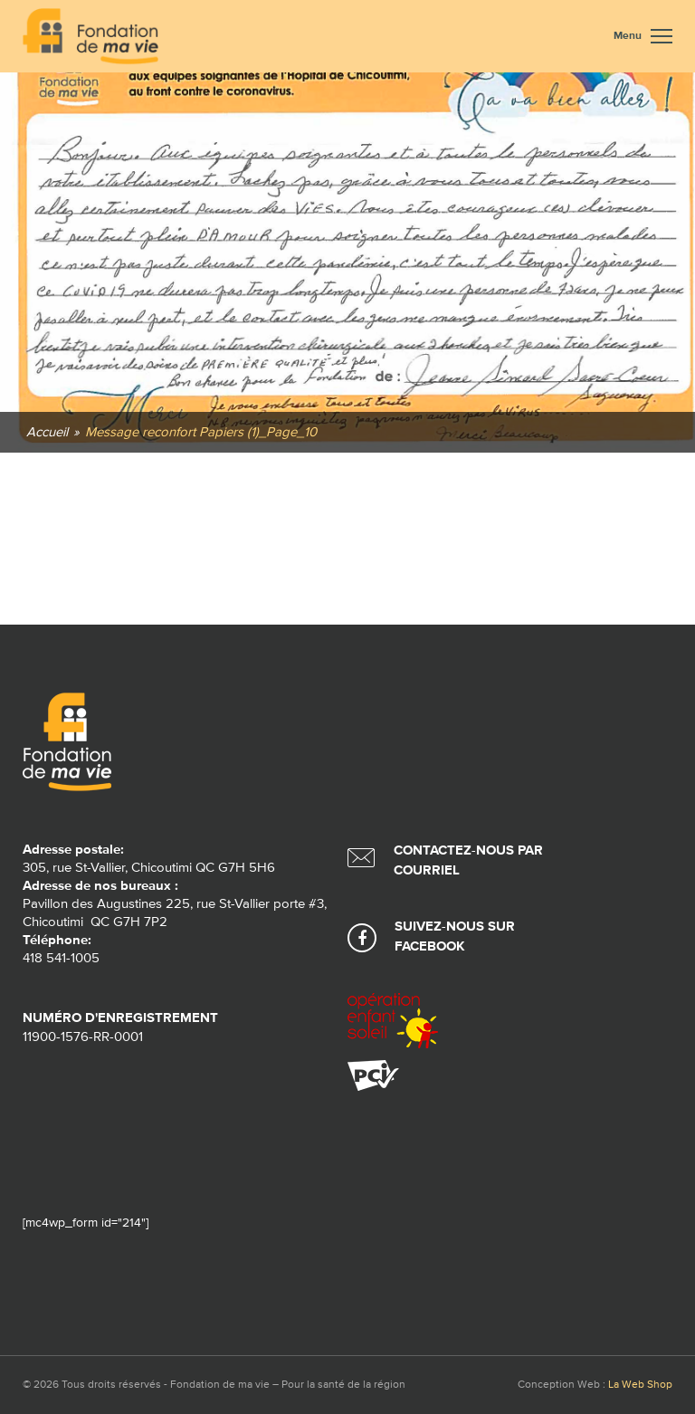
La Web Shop (640, 1385)
